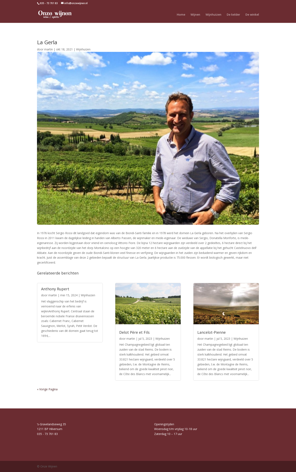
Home (181, 14)
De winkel (252, 14)
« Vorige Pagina (47, 389)
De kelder (233, 14)
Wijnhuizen (213, 14)
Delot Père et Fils (134, 332)
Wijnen (195, 14)
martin (48, 49)
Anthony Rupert (55, 288)
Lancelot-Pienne (211, 332)
